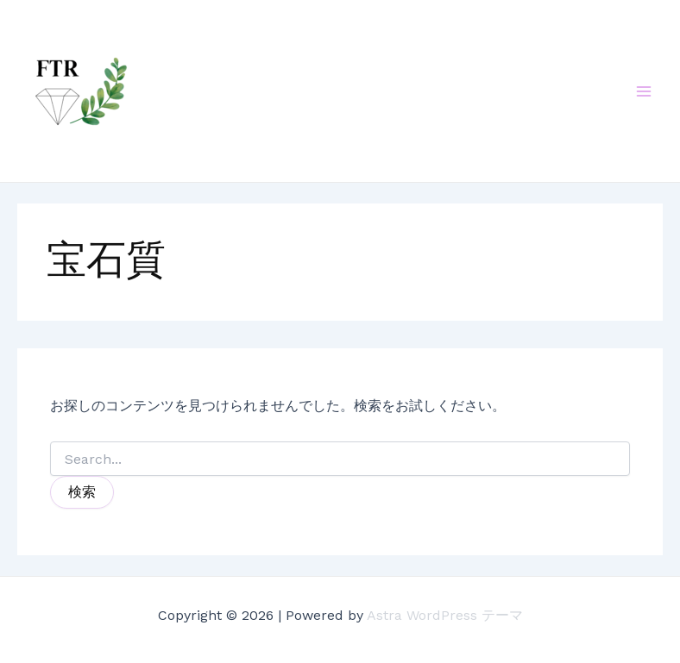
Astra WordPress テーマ (445, 615)
